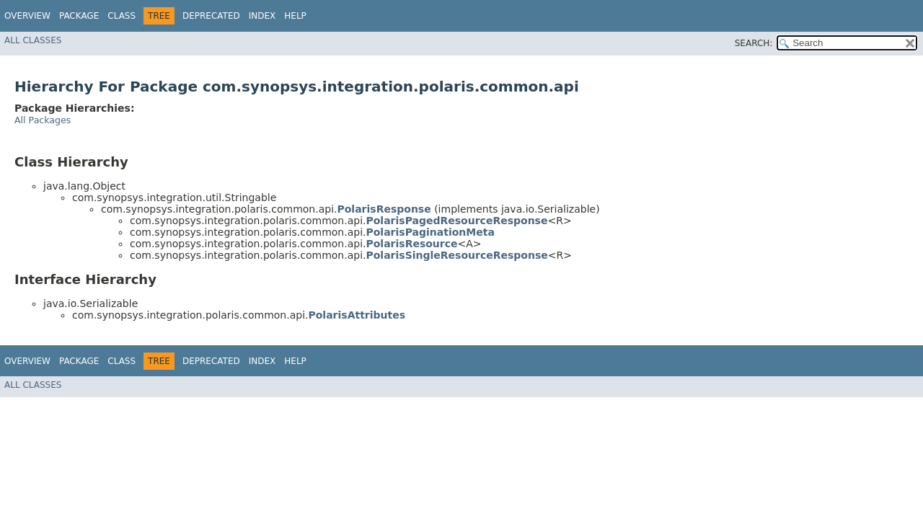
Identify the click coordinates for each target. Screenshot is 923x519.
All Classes (32, 40)
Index (262, 16)
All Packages (42, 120)
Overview (27, 16)
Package (79, 16)
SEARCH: (754, 43)
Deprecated (211, 16)
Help (295, 16)
